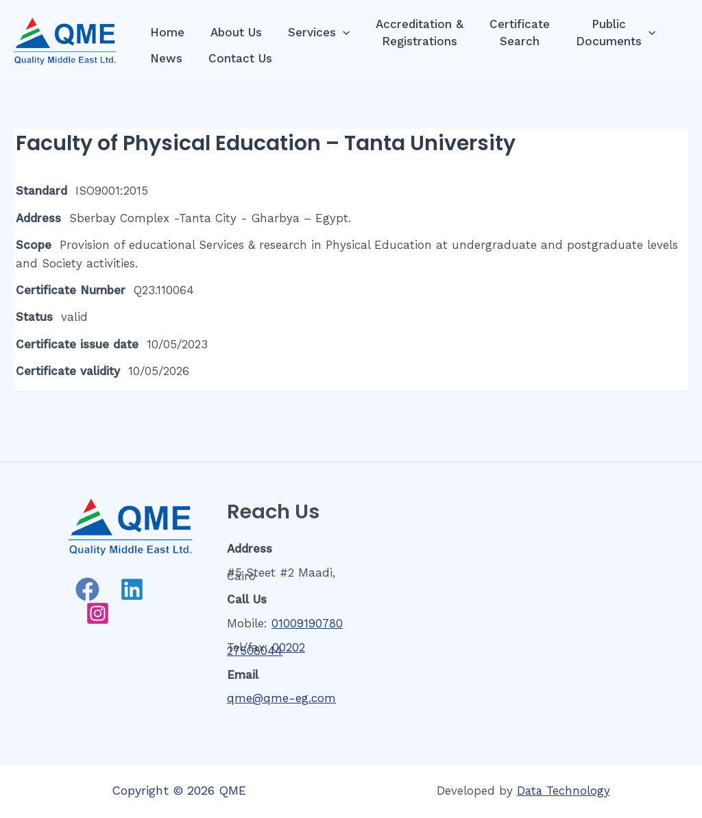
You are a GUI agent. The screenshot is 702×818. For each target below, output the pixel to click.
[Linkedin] (132, 589)
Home (166, 32)
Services (312, 32)
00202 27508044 (266, 649)
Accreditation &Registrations (410, 32)
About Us (232, 32)
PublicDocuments (600, 32)
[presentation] (336, 32)
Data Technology (563, 790)
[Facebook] (87, 589)
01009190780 (307, 623)
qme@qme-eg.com (281, 698)
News (165, 58)
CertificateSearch (507, 32)
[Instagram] (98, 613)
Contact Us (236, 58)
